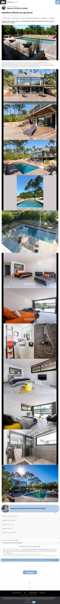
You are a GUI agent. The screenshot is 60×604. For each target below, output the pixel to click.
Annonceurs (42, 592)
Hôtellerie (43, 18)
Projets (9, 16)
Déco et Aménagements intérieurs (30, 18)
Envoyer (30, 572)
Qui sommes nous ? (16, 592)
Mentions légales (33, 592)
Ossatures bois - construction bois (10, 18)
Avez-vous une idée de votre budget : (10, 540)
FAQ (25, 592)
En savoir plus (28, 602)
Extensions (51, 18)
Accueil (4, 16)
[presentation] (30, 566)
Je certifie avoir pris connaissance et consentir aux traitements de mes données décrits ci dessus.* (26, 560)
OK (34, 602)
